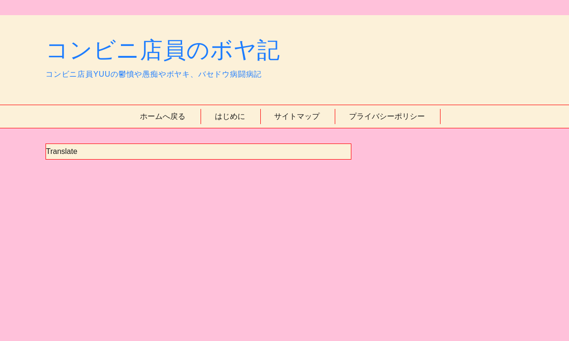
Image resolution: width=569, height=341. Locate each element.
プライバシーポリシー (387, 116)
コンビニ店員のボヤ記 (163, 50)
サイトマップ (297, 116)
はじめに (230, 116)
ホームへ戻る (162, 116)
